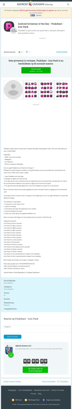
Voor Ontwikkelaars (25, 390)
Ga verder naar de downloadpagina (35, 369)
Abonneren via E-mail (41, 390)
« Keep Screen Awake (12, 381)
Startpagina (12, 390)
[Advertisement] (43, 43)
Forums (33, 394)
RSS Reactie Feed (33, 400)
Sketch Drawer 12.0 (23, 346)
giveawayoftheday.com (26, 404)
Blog (39, 394)
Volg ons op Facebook (53, 400)
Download (36, 70)
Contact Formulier (57, 390)
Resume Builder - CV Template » (55, 381)
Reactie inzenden (62, 52)
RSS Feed (18, 400)
